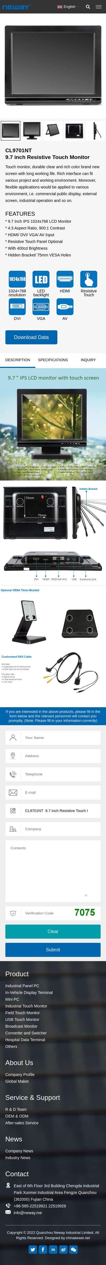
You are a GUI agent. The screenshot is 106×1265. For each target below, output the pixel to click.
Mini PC (12, 999)
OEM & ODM (17, 1116)
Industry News (18, 1157)
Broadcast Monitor (21, 1026)
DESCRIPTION (17, 360)
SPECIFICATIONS (53, 360)
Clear (52, 931)
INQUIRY (88, 360)
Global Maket (17, 1081)
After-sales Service (21, 1123)
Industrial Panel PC (22, 986)
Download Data (31, 337)
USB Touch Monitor (22, 1019)
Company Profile (20, 1074)
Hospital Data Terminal (25, 1040)
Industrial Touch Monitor (26, 1006)
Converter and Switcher (26, 1033)
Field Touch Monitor (22, 1013)
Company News (19, 1151)
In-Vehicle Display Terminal (29, 992)
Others (11, 1046)
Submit (53, 949)
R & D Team (16, 1109)
